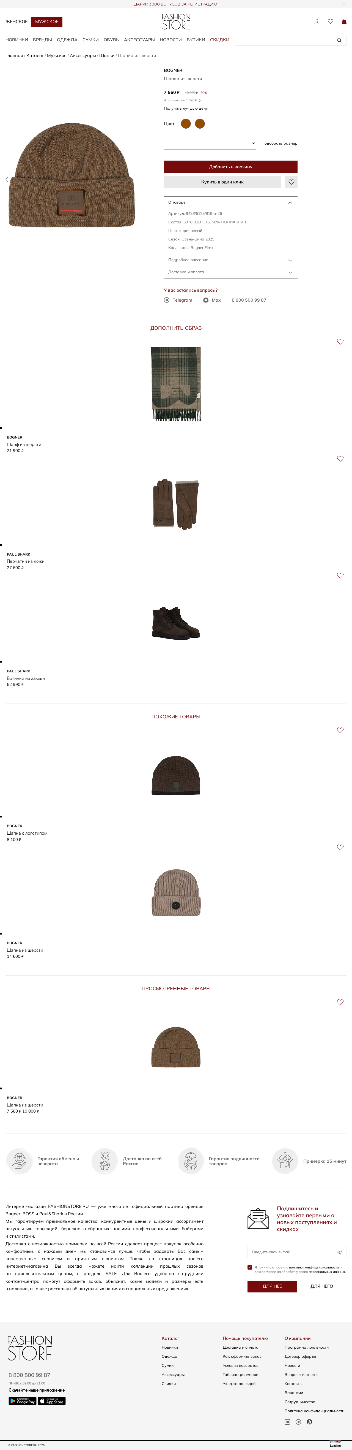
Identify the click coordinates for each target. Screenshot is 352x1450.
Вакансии (294, 1392)
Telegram (178, 300)
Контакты (293, 1383)
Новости (171, 39)
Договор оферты (300, 1356)
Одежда (169, 1356)
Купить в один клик (222, 182)
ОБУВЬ (111, 39)
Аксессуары (173, 1374)
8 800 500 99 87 (249, 300)
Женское (17, 21)
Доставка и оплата (186, 271)
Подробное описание (188, 259)
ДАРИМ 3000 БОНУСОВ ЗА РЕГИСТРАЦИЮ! (176, 4)
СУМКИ (90, 39)
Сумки (168, 1365)
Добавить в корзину (230, 166)
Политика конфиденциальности (314, 1410)
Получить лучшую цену (187, 107)
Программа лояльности (307, 1347)
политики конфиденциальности (314, 1269)
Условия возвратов (240, 1365)
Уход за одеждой (239, 1383)
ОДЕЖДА (67, 39)
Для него (321, 1288)
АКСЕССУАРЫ (139, 39)
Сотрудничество (300, 1401)
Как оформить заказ (242, 1356)
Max (212, 300)
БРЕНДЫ (42, 39)
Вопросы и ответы (301, 1374)
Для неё (272, 1288)
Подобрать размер (280, 143)
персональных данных (327, 1274)
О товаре (177, 202)
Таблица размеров (240, 1374)
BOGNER (173, 70)
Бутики (196, 39)
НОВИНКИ (17, 39)
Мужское (46, 21)
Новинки (170, 1347)
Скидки (219, 39)
